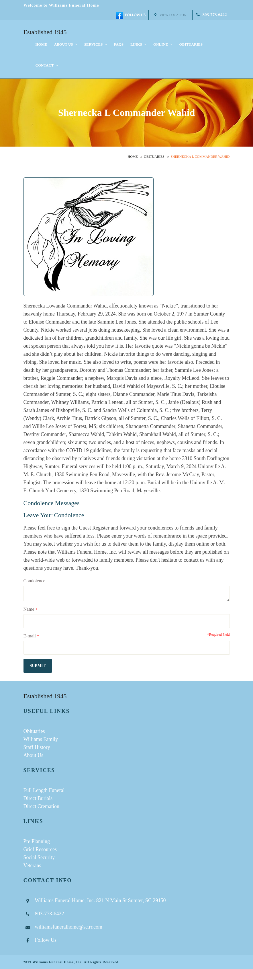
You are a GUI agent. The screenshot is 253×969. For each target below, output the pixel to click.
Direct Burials (37, 798)
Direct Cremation (41, 806)
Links (138, 44)
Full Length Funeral (44, 790)
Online (162, 44)
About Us (33, 755)
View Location (170, 15)
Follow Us (46, 940)
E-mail (29, 635)
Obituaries (191, 44)
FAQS (119, 44)
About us (65, 44)
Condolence (34, 580)
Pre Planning (36, 841)
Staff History (36, 747)
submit (38, 665)
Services (95, 44)
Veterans (32, 865)
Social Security (39, 857)
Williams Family (40, 739)
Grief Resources (40, 849)
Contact (47, 65)
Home (41, 44)
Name (28, 609)
